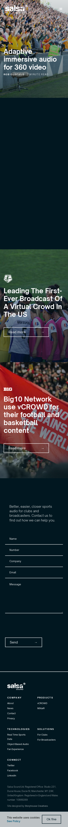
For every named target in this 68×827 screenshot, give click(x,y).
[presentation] (32, 625)
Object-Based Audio (18, 744)
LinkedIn (11, 775)
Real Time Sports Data (16, 736)
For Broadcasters (46, 739)
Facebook (12, 770)
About (10, 703)
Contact (11, 713)
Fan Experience (15, 749)
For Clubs (42, 734)
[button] (60, 9)
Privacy (11, 718)
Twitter (11, 765)
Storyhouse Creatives (36, 806)
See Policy (13, 821)
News (10, 708)
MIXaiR (41, 708)
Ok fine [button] (51, 819)
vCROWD (42, 703)
